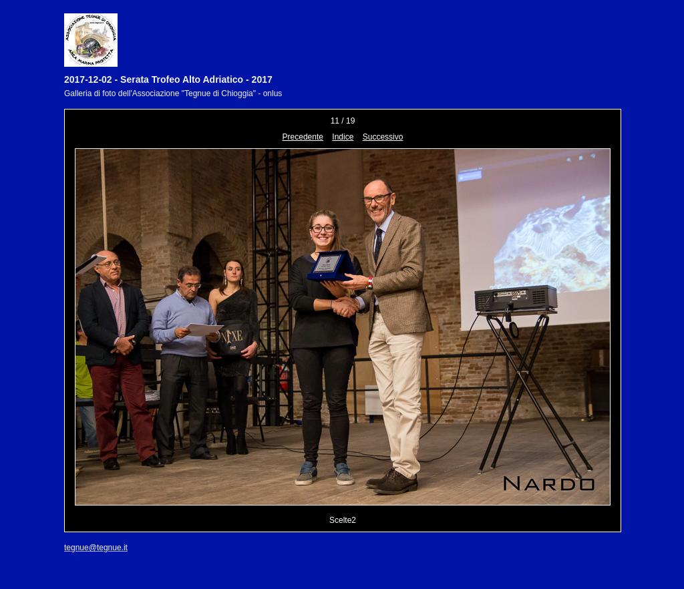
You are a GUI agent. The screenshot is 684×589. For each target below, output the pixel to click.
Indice (342, 137)
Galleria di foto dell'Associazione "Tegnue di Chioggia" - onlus (173, 93)
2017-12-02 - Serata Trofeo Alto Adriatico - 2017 (168, 79)
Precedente (303, 137)
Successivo (383, 137)
